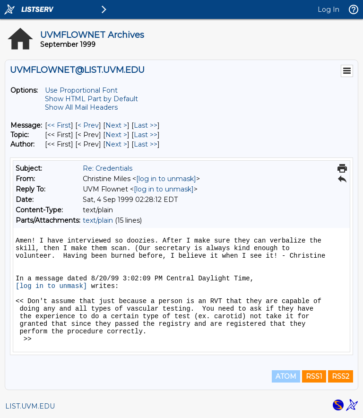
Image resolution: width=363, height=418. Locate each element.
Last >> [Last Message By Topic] (145, 135)
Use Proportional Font (81, 90)
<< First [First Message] (59, 125)
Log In (328, 9)
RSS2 (340, 376)
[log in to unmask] (166, 178)
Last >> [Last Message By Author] (145, 144)
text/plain (98, 220)
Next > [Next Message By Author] (116, 144)
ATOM (286, 376)
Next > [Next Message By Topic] (116, 135)
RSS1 (314, 376)
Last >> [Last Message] (145, 125)
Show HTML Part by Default (91, 99)
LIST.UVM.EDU (30, 406)
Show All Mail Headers (81, 107)
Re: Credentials (107, 168)
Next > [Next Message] (116, 125)
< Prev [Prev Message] (88, 125)
